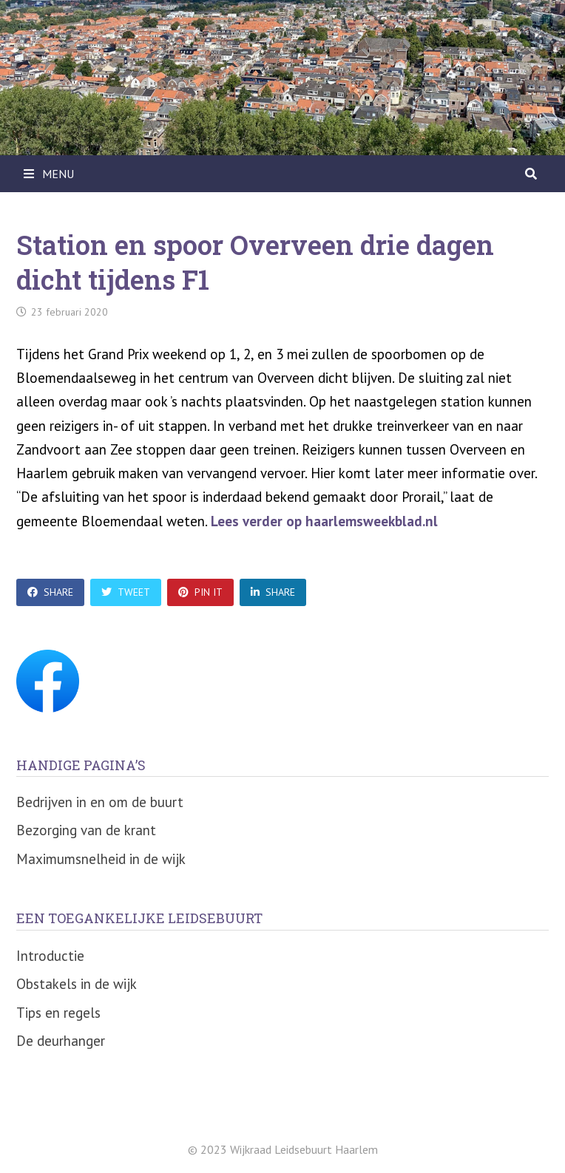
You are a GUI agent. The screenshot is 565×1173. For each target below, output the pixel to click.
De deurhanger (60, 1041)
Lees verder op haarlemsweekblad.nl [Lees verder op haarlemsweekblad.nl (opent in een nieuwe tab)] (324, 521)
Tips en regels (58, 1012)
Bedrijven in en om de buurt (99, 802)
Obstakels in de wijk (76, 984)
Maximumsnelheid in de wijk (101, 859)
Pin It (200, 592)
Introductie (50, 956)
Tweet (125, 592)
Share (50, 592)
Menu (49, 173)
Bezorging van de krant (86, 830)
